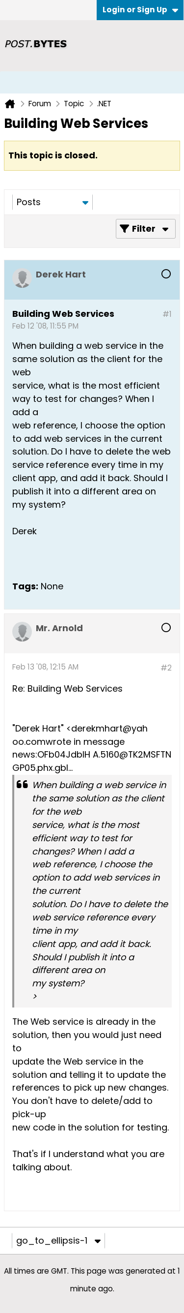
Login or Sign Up (140, 9)
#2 (166, 668)
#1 (167, 314)
